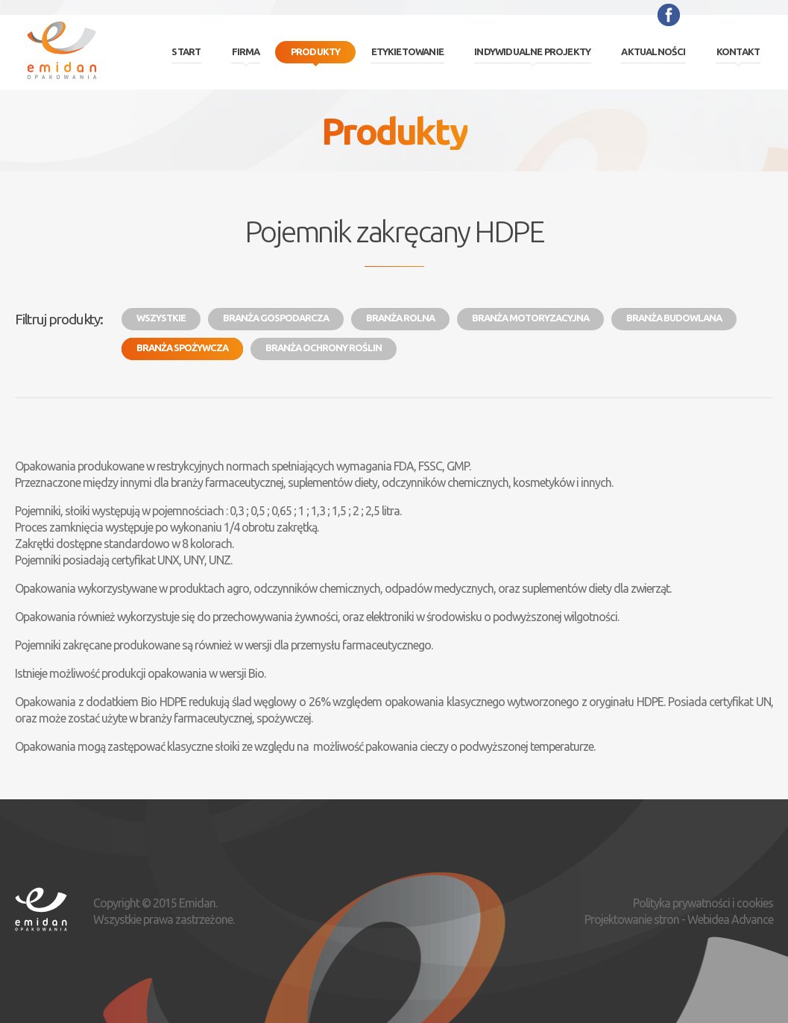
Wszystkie (161, 317)
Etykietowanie (407, 51)
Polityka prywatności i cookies (703, 903)
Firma (246, 51)
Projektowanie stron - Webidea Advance (678, 919)
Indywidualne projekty (532, 51)
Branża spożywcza (182, 347)
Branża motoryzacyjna (530, 317)
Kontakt (738, 51)
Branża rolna (400, 317)
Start (186, 51)
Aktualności (653, 51)
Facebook (669, 15)
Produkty (316, 51)
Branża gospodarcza (276, 317)
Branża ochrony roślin (323, 347)
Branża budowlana (674, 317)
